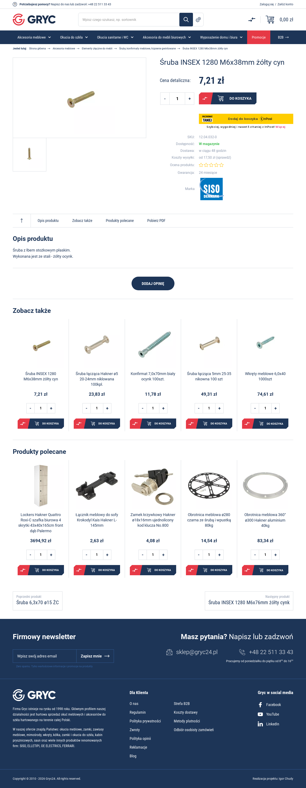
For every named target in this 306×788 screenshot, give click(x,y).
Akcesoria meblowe (64, 48)
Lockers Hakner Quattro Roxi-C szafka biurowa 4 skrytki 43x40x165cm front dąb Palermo (40, 522)
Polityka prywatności (145, 721)
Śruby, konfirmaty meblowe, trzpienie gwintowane (147, 48)
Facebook (269, 704)
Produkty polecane (120, 220)
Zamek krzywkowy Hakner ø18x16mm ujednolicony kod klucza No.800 (152, 520)
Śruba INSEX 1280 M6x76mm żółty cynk (249, 602)
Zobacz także (82, 220)
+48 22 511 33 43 (99, 4)
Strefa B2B (182, 703)
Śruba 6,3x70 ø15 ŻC (37, 602)
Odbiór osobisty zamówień (194, 730)
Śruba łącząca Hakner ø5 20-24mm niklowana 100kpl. (97, 379)
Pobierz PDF (156, 220)
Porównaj (205, 98)
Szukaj (186, 19)
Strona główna (37, 48)
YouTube (268, 714)
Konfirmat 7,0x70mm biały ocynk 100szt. (153, 376)
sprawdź (223, 157)
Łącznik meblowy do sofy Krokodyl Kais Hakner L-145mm (97, 520)
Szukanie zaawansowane (198, 19)
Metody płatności (187, 721)
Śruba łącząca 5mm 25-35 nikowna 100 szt (209, 376)
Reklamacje (138, 747)
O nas (134, 703)
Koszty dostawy (186, 712)
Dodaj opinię (153, 283)
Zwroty (135, 730)
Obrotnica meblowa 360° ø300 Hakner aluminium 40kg (265, 520)
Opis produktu (48, 220)
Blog (133, 756)
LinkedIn (268, 723)
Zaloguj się (267, 4)
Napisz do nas (60, 4)
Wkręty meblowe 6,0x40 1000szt (265, 376)
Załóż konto (285, 4)
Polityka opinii (140, 738)
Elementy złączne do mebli (97, 48)
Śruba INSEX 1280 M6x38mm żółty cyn (41, 376)
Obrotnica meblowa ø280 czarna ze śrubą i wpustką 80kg (209, 520)
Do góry (22, 220)
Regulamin (138, 712)
